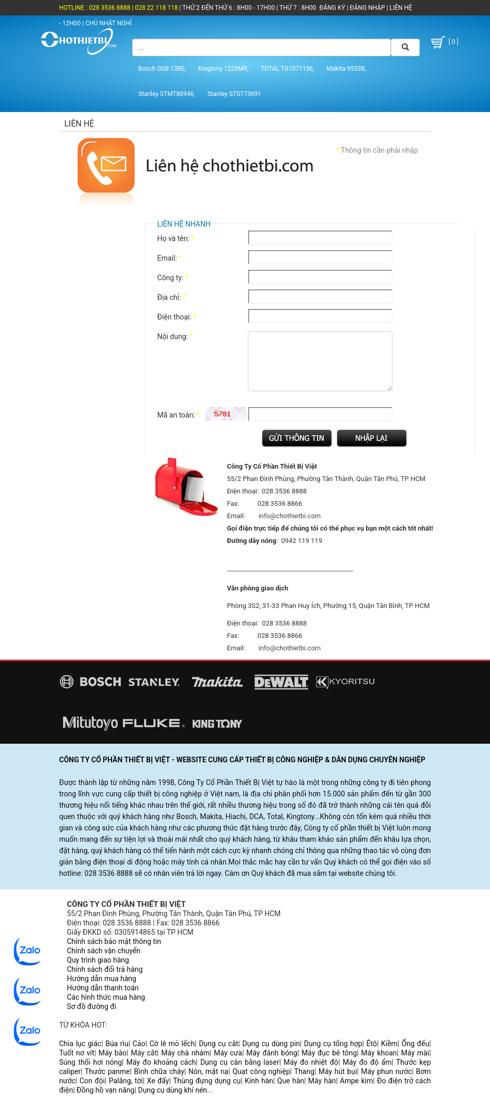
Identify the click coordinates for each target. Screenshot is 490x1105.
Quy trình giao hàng (98, 960)
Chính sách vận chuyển (104, 951)
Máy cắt (144, 1053)
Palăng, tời (126, 1081)
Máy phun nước (386, 1071)
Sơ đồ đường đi (91, 1006)
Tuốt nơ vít (76, 1053)
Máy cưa (228, 1053)
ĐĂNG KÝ (332, 7)
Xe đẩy (158, 1081)
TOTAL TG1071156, (287, 68)
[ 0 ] (443, 42)
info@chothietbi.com (290, 516)
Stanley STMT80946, (166, 94)
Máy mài (415, 1053)
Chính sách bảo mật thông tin (114, 941)
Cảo (139, 1043)
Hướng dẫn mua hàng (101, 978)
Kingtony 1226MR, (223, 68)
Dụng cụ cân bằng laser (239, 1062)
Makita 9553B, (346, 68)
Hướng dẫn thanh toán (103, 988)
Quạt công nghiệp (261, 1071)
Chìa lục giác (80, 1043)
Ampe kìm (356, 1081)
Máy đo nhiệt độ (310, 1062)
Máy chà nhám (185, 1053)
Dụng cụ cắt (218, 1043)
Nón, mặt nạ (208, 1071)
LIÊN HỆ (400, 7)
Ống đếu (415, 1043)
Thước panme (107, 1071)
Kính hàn (259, 1081)
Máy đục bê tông (329, 1053)
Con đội (92, 1081)
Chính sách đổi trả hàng (105, 969)
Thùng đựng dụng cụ (207, 1081)
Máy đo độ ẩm (367, 1062)
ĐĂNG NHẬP (367, 7)
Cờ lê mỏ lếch (172, 1043)
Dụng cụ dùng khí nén (172, 1090)
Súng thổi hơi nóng (90, 1062)
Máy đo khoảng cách (161, 1062)
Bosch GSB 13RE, (162, 68)
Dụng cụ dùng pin (270, 1043)
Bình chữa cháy (159, 1071)
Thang (304, 1071)
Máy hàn (322, 1081)
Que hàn (290, 1081)
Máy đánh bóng (271, 1053)
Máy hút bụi (338, 1071)
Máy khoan (379, 1053)
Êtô (372, 1043)
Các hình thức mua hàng (106, 997)
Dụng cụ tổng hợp (333, 1043)
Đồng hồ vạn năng (105, 1090)
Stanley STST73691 (234, 94)
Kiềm (389, 1043)
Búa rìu (117, 1043)
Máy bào (113, 1053)
